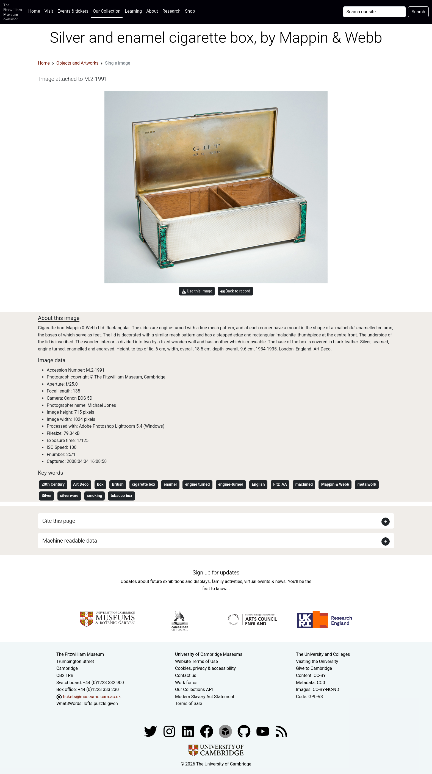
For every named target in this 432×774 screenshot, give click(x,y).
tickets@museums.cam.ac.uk (92, 696)
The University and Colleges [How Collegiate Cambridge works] (323, 654)
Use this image (197, 291)
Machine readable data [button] (69, 540)
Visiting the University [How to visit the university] (317, 661)
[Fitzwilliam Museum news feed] (281, 731)
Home (35, 10)
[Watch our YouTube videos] (263, 731)
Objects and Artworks (77, 63)
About (152, 11)
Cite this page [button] (58, 521)
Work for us (186, 682)
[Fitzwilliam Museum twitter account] (151, 731)
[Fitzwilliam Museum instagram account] (169, 731)
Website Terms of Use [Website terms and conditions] (196, 661)
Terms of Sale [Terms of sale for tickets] (188, 703)
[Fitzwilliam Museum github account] (244, 731)
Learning (133, 11)
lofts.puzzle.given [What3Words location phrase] (101, 703)
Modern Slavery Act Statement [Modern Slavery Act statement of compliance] (204, 696)
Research (171, 11)
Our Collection (106, 11)
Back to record (235, 291)
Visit (49, 11)
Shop (190, 11)
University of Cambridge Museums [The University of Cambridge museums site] (208, 654)
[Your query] (374, 11)
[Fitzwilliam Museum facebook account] (188, 731)
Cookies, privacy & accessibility (205, 668)
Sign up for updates (216, 572)
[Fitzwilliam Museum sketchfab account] (226, 731)
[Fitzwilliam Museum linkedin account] (207, 731)
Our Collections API (194, 689)
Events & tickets (72, 11)
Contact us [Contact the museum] (185, 675)
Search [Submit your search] (418, 11)
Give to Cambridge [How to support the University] (314, 668)
